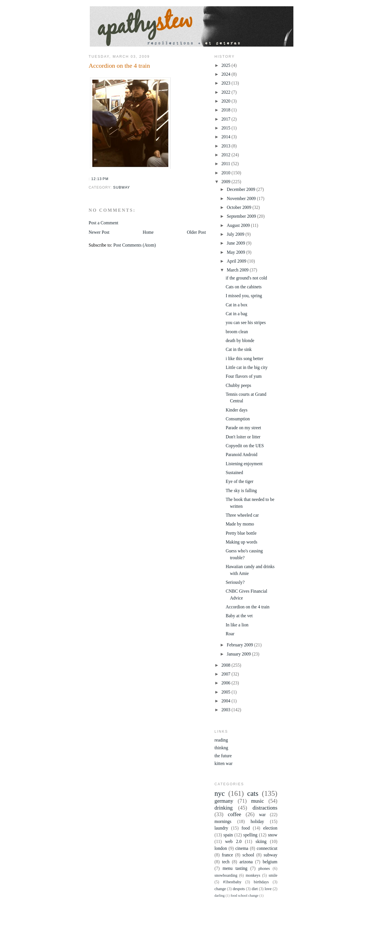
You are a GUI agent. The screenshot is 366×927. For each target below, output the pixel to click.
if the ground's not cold (246, 277)
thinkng (221, 747)
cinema (241, 848)
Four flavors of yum (244, 376)
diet (255, 888)
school (248, 854)
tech (226, 861)
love (268, 888)
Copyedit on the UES (245, 445)
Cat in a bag (236, 313)
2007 (226, 674)
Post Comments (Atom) (134, 245)
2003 (226, 709)
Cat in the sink (239, 349)
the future (223, 755)
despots (239, 888)
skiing (261, 841)
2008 (226, 665)
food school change (244, 896)
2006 (226, 682)
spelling (250, 834)
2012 (226, 154)
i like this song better (244, 358)
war (262, 814)
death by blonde (240, 340)
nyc (219, 793)
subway (121, 187)
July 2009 (236, 234)
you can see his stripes (246, 322)
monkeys (253, 875)
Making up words (241, 542)
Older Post (196, 232)
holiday (257, 821)
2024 (226, 74)
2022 (226, 92)
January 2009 (239, 654)
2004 (226, 700)
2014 (226, 136)
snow (272, 834)
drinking (223, 808)
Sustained (234, 472)
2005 (226, 692)
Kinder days (236, 409)
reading (221, 740)
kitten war (223, 763)
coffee (234, 814)
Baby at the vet (239, 615)
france (227, 854)
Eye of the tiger (239, 481)
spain (228, 834)
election (270, 828)
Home (148, 232)
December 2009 (241, 189)
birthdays (261, 882)
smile (272, 875)
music (257, 801)
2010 (226, 172)
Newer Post (99, 232)
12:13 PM (99, 179)
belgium (270, 861)
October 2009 (239, 207)
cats (252, 793)
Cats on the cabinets (244, 286)
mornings (222, 821)
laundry (221, 828)
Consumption (238, 418)
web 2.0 (233, 841)
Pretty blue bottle (241, 533)
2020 (226, 101)
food (246, 828)
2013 (226, 145)
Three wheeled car (242, 515)
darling (219, 896)
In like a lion (237, 624)
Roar (230, 633)
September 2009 (242, 216)
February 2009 (240, 644)
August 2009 (239, 225)
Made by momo (240, 524)
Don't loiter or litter (243, 436)
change (220, 888)
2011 (226, 163)
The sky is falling (241, 490)
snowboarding (225, 875)
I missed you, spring (244, 295)
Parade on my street (243, 427)
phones (264, 868)
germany (223, 801)
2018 (226, 109)
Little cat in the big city (247, 367)
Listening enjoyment (244, 463)
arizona (246, 861)
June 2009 (236, 243)
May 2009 (236, 252)
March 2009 (238, 269)
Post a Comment (103, 222)
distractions (264, 808)
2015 (226, 127)
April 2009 (237, 261)
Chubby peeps (238, 385)
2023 (226, 83)
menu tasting (234, 868)
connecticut (267, 848)
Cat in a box (236, 304)
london (220, 848)
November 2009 (242, 198)
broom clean (237, 331)
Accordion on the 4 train (119, 65)
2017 (226, 119)
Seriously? (235, 582)
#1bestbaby (232, 882)
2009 (226, 181)
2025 (226, 65)
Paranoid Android (241, 454)
